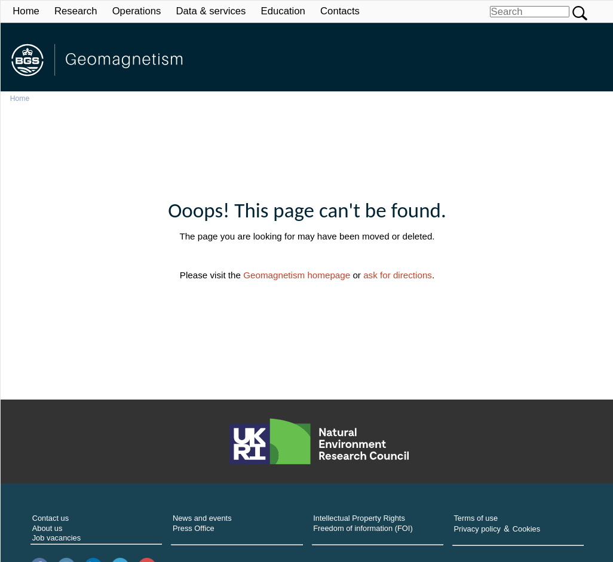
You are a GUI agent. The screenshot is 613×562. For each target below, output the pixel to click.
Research (75, 11)
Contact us (50, 518)
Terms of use (475, 518)
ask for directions (397, 275)
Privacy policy (477, 528)
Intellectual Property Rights (359, 518)
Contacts (340, 11)
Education (283, 11)
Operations (136, 11)
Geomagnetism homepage (296, 275)
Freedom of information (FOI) (363, 528)
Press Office (193, 528)
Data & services (211, 11)
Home (26, 11)
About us (47, 528)
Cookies (526, 528)
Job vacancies (56, 537)
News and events (202, 518)
